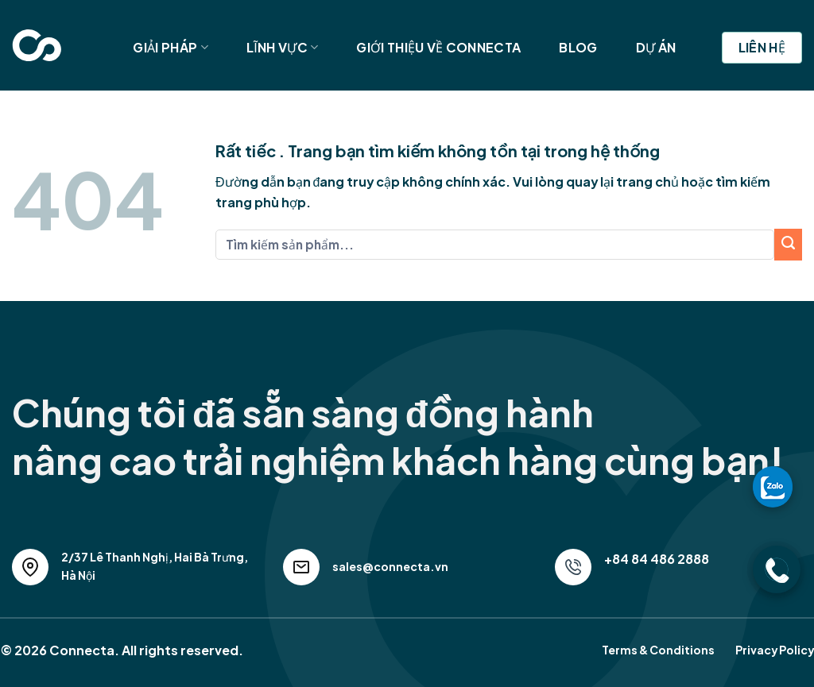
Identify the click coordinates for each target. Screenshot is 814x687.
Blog (578, 47)
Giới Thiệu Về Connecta (438, 47)
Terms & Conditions (658, 650)
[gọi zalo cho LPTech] (773, 486)
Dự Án (656, 47)
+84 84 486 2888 (656, 558)
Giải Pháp (170, 47)
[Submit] (788, 245)
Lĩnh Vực (282, 47)
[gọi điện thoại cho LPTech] (776, 569)
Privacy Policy (774, 650)
